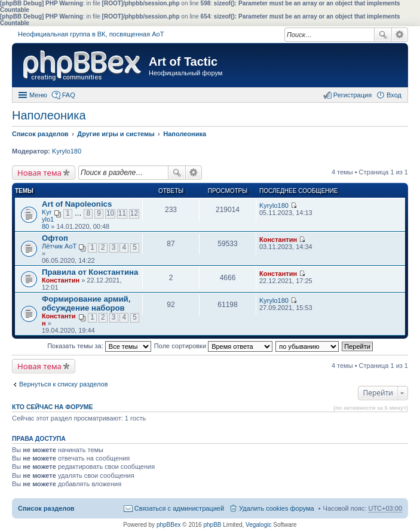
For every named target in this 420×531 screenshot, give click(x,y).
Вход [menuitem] (394, 95)
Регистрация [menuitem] (352, 95)
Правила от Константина (90, 272)
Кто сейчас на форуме (52, 406)
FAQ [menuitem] (68, 95)
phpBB (212, 524)
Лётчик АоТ (59, 246)
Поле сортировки (213, 345)
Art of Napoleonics (77, 203)
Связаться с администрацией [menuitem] (179, 508)
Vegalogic (258, 524)
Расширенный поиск (400, 34)
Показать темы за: (99, 345)
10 (110, 213)
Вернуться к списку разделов (63, 384)
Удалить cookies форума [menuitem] (276, 508)
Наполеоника (49, 115)
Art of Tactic (183, 61)
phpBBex (169, 524)
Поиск (383, 34)
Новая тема (39, 172)
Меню (38, 95)
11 (122, 213)
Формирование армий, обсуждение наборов (86, 303)
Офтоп (55, 238)
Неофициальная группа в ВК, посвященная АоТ (91, 34)
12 (134, 213)
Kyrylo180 (66, 151)
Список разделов (46, 508)
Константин (278, 239)
